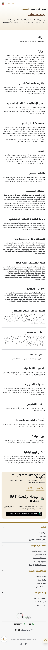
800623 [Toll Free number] (17, 630)
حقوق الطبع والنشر (39, 551)
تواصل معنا (42, 580)
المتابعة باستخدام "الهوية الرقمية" (24, 513)
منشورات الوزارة (40, 598)
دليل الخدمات (41, 605)
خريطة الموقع (41, 587)
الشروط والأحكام (40, 561)
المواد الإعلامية (40, 602)
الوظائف (43, 536)
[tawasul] (24, 616)
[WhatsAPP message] (19, 624)
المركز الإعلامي (40, 576)
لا (30, 488)
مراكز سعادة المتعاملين (37, 540)
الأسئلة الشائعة (40, 583)
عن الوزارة (42, 533)
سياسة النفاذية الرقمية (37, 565)
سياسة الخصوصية (39, 558)
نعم (40, 488)
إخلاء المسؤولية (40, 555)
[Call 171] (30, 624)
